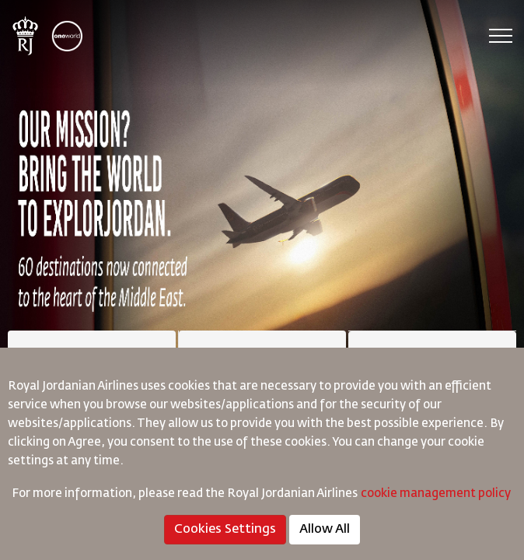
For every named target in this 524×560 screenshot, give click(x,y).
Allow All (324, 529)
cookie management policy (437, 493)
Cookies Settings (225, 529)
